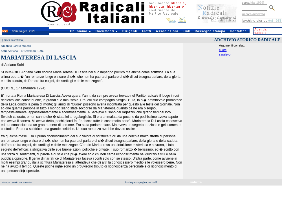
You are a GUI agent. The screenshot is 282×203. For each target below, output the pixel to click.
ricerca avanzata (253, 14)
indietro (196, 182)
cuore (223, 50)
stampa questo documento (17, 182)
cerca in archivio (13, 39)
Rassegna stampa (210, 31)
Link (186, 31)
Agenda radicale (260, 31)
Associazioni (167, 31)
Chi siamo (80, 31)
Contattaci (239, 31)
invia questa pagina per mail (141, 182)
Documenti (107, 31)
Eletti (146, 31)
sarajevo (224, 54)
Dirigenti (130, 31)
